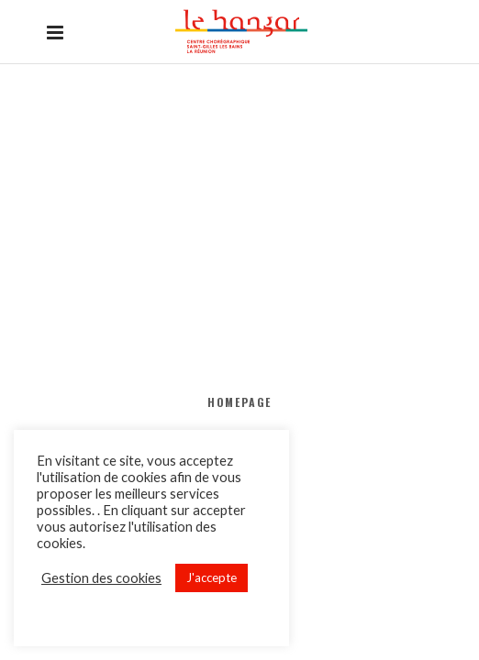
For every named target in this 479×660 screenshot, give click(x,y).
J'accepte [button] (211, 577)
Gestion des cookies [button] (101, 578)
